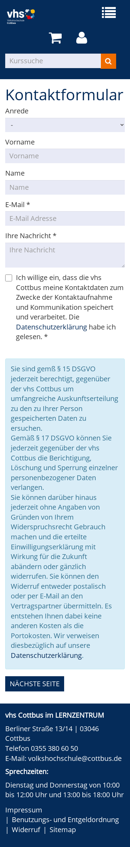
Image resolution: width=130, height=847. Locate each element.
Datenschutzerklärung (51, 327)
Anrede (16, 110)
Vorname (20, 142)
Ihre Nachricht (31, 235)
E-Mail (17, 204)
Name (15, 173)
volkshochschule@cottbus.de (75, 758)
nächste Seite (35, 683)
